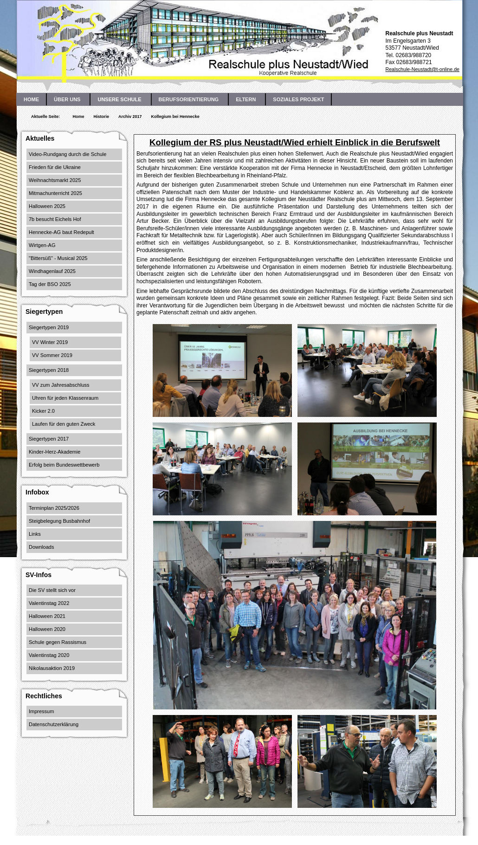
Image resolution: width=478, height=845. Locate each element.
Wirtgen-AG (42, 245)
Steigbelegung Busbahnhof (59, 521)
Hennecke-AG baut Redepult (61, 232)
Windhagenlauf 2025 (52, 271)
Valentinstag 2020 (49, 655)
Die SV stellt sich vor (52, 590)
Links (35, 534)
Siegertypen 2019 (49, 327)
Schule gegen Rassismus (57, 642)
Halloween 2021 (47, 616)
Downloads (41, 547)
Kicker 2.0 (43, 411)
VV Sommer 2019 (52, 355)
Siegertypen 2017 (49, 439)
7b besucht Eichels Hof (55, 219)
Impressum (41, 711)
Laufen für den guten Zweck (63, 424)
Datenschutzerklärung (53, 724)
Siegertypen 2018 (49, 370)
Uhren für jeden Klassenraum (65, 398)
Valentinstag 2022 (49, 603)
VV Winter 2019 (50, 342)
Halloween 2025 (47, 206)
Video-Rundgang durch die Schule (67, 154)
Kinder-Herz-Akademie (54, 452)
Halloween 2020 (47, 629)
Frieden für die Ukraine (55, 167)
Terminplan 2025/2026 (54, 508)
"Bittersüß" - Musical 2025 (58, 258)
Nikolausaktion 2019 (52, 668)
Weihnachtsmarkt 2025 (55, 180)
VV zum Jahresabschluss (61, 385)
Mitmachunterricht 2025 (55, 193)
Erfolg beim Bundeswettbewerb (64, 465)
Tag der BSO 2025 (50, 284)
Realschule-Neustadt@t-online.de (422, 69)
